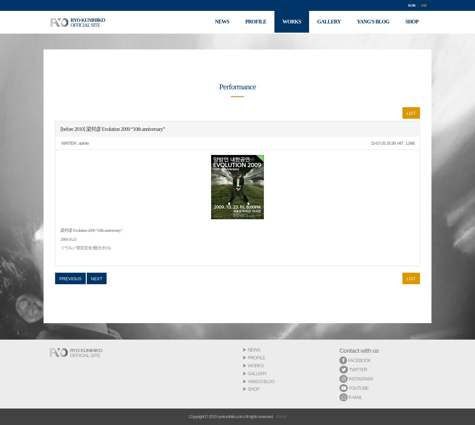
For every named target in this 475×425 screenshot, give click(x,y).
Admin (281, 416)
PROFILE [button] (254, 22)
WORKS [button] (290, 22)
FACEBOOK (355, 360)
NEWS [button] (220, 22)
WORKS (256, 365)
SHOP (254, 389)
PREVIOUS (70, 278)
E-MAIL (350, 397)
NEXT (97, 278)
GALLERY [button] (328, 22)
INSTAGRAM (356, 378)
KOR (411, 5)
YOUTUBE (353, 388)
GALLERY (257, 373)
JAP (424, 5)
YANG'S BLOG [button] (372, 22)
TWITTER (353, 369)
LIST (411, 113)
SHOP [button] (411, 22)
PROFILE (256, 357)
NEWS (254, 349)
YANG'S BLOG (261, 381)
